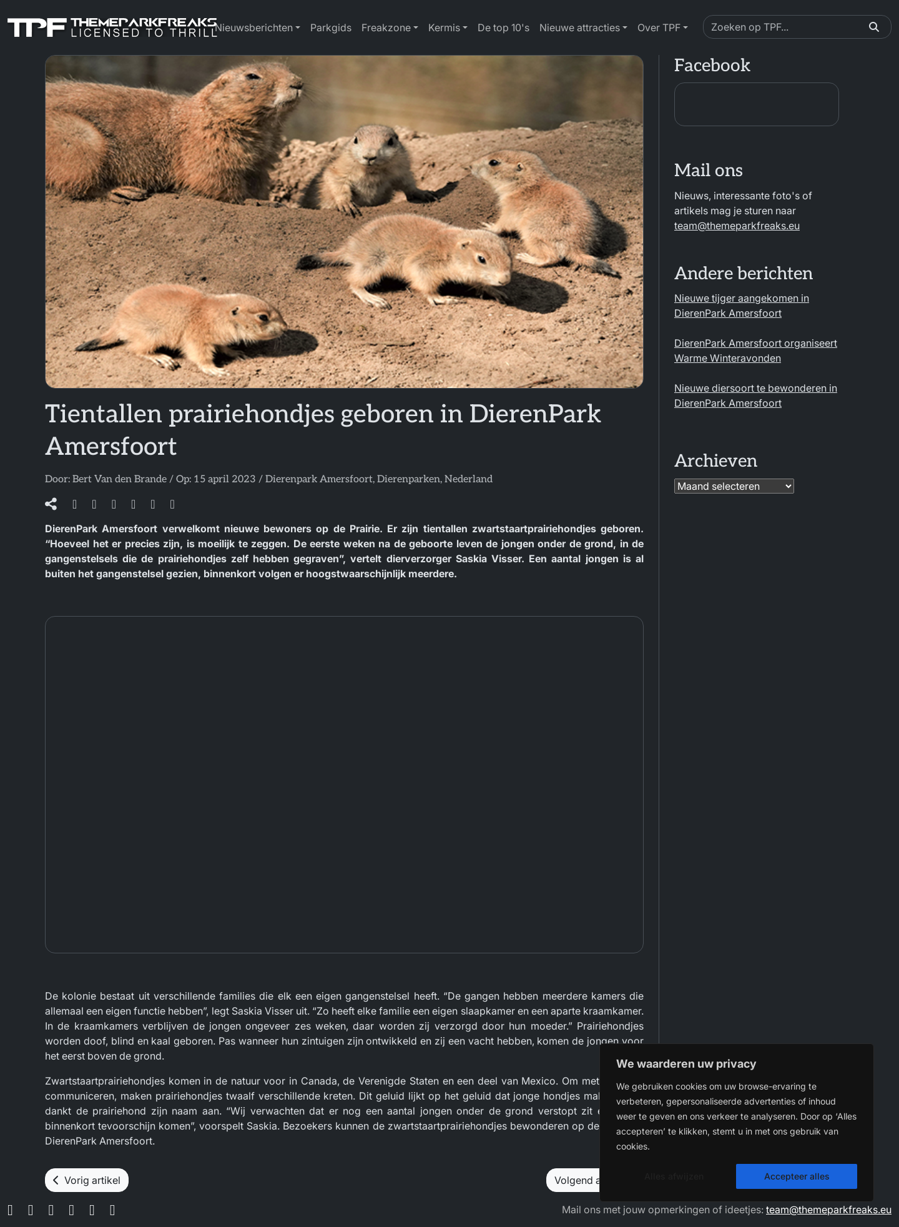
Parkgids (330, 27)
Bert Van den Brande (119, 479)
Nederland (469, 479)
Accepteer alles (797, 1176)
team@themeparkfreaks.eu (737, 225)
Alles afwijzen (674, 1176)
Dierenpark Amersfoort (319, 479)
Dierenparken (408, 479)
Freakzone (386, 27)
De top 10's (503, 27)
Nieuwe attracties (579, 27)
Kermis (444, 27)
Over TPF (658, 27)
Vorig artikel (86, 1180)
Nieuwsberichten (254, 27)
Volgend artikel (595, 1180)
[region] (736, 1122)
